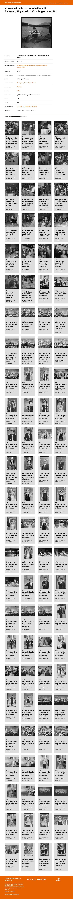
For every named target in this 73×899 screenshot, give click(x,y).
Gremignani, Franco (22, 83)
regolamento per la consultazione (12, 894)
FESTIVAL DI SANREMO (24, 106)
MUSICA (34, 106)
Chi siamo (51, 3)
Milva (18, 91)
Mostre (66, 3)
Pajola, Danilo (32, 83)
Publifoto (19, 87)
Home (46, 3)
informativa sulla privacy (10, 891)
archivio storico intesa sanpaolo (17, 2)
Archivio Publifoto (59, 3)
